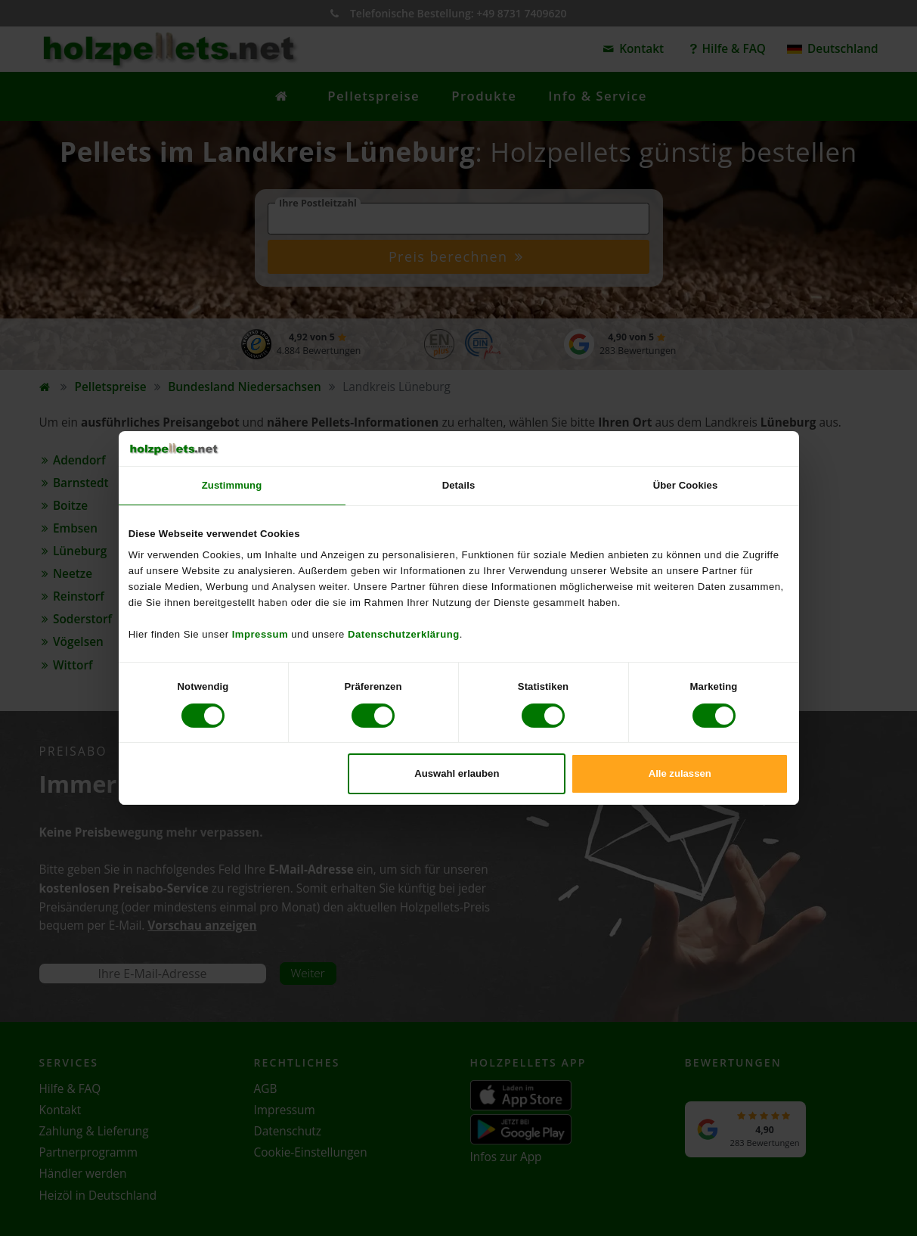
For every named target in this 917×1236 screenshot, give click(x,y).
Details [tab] (459, 485)
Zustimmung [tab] (232, 485)
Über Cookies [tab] (685, 485)
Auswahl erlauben (456, 773)
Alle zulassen (680, 773)
